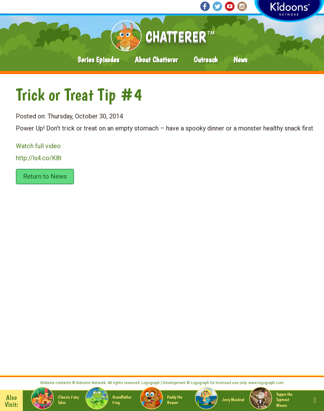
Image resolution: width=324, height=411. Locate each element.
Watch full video (38, 146)
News (240, 59)
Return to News (45, 176)
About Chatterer (156, 59)
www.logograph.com (265, 383)
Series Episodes (98, 59)
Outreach (206, 59)
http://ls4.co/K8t (39, 158)
